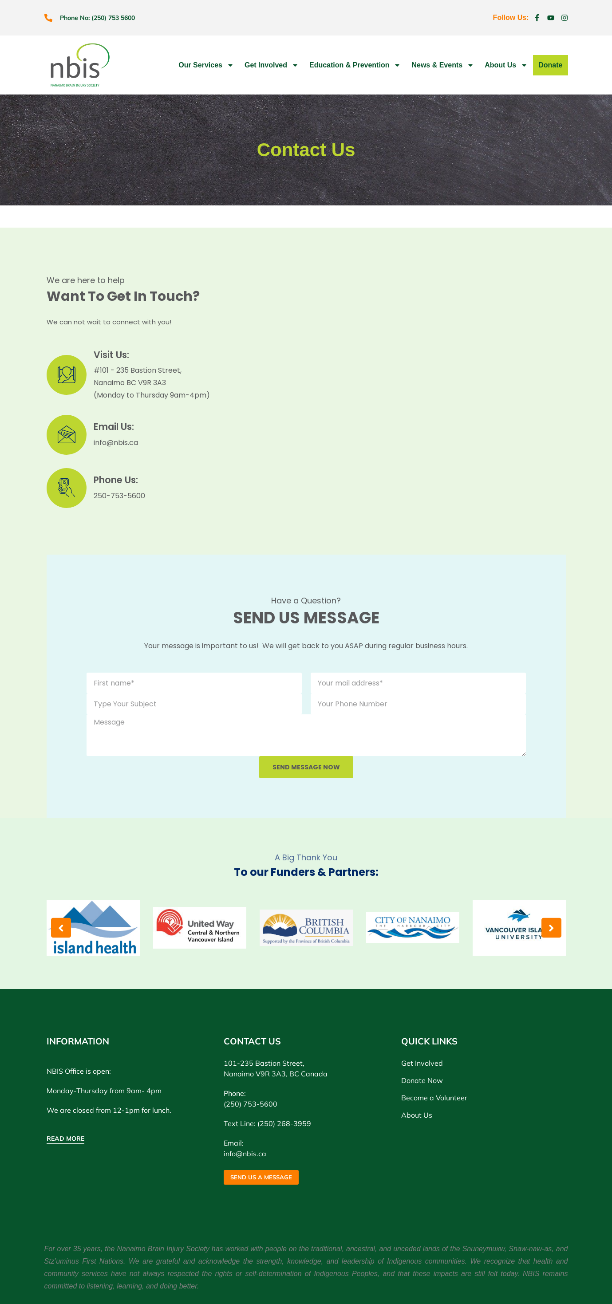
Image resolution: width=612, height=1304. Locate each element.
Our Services (206, 65)
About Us (506, 65)
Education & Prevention (355, 65)
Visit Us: (113, 355)
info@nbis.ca (116, 442)
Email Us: (116, 426)
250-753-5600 (119, 496)
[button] (61, 928)
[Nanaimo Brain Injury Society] (416, 391)
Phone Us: (118, 480)
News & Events (442, 65)
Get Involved (272, 65)
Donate (550, 65)
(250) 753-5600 (250, 1103)
